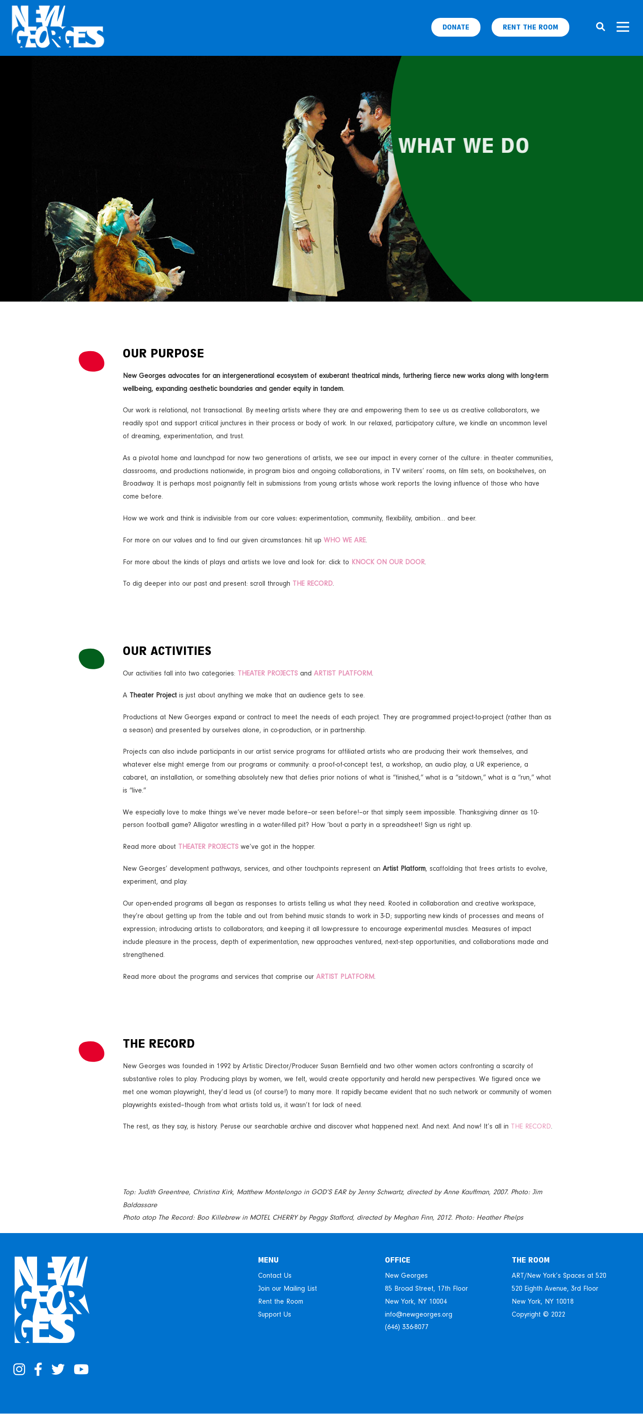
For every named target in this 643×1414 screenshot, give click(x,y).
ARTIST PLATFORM (343, 673)
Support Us (274, 1314)
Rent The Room (530, 27)
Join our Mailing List (287, 1288)
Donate (456, 27)
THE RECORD (531, 1126)
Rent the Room (280, 1301)
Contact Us (275, 1275)
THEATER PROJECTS (268, 673)
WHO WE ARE (345, 540)
